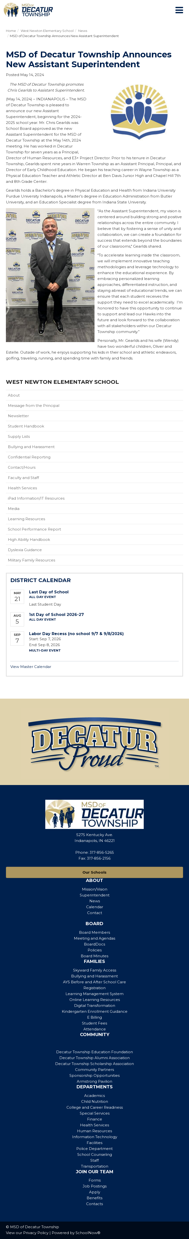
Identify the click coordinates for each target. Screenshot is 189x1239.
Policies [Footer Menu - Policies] (95, 950)
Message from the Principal (33, 405)
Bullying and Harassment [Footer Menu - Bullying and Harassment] (94, 976)
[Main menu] (179, 10)
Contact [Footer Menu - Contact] (94, 912)
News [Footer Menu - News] (94, 901)
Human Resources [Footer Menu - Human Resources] (94, 1131)
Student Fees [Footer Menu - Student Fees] (94, 1023)
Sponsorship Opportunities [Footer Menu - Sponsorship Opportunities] (94, 1075)
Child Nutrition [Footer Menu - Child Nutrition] (94, 1101)
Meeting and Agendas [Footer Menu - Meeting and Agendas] (94, 938)
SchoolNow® (88, 1232)
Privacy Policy (35, 1232)
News (82, 31)
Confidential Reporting (37, 458)
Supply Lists (19, 436)
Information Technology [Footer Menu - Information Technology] (94, 1136)
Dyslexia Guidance (25, 549)
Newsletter (18, 415)
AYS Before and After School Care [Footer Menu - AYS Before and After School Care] (94, 982)
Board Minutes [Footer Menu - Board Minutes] (94, 956)
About (14, 395)
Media (13, 508)
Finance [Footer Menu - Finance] (94, 1119)
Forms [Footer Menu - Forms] (95, 1180)
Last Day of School (49, 592)
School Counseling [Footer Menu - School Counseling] (94, 1154)
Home (11, 31)
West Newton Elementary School (47, 31)
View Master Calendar (30, 666)
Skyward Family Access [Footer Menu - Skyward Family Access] (94, 970)
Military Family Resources (39, 561)
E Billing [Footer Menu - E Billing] (94, 1017)
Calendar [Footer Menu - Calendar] (94, 907)
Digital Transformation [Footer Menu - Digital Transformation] (94, 1005)
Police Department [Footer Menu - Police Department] (94, 1148)
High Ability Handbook (29, 539)
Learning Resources (26, 519)
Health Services (22, 488)
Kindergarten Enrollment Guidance (94, 1011)
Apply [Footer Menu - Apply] (94, 1192)
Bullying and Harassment (31, 446)
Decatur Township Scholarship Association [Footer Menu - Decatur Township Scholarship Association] (94, 1063)
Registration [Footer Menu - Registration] (94, 988)
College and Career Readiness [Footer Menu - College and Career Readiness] (94, 1107)
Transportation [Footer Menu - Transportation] (94, 1166)
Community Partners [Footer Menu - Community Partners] (94, 1069)
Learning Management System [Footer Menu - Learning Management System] (94, 993)
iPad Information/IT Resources (36, 498)
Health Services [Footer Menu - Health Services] (94, 1125)
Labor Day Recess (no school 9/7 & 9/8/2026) (76, 633)
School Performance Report (34, 529)
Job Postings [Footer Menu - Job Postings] (95, 1186)
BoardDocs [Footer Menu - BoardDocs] (94, 944)
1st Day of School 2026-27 (56, 614)
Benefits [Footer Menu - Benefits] (94, 1198)
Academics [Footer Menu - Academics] (94, 1095)
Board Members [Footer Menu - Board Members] (94, 932)
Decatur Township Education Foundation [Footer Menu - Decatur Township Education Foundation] (94, 1052)
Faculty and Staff (23, 477)
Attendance (94, 1029)
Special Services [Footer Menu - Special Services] (95, 1113)
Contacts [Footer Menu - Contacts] (94, 1203)
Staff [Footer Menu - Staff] (94, 1160)
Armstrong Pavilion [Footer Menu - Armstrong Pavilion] (94, 1081)
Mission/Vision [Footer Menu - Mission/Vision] (94, 889)
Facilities (94, 1142)
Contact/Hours (21, 467)
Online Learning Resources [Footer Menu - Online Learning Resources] (94, 999)
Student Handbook (34, 427)
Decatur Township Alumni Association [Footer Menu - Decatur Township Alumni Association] (94, 1057)
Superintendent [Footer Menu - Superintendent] (95, 895)
